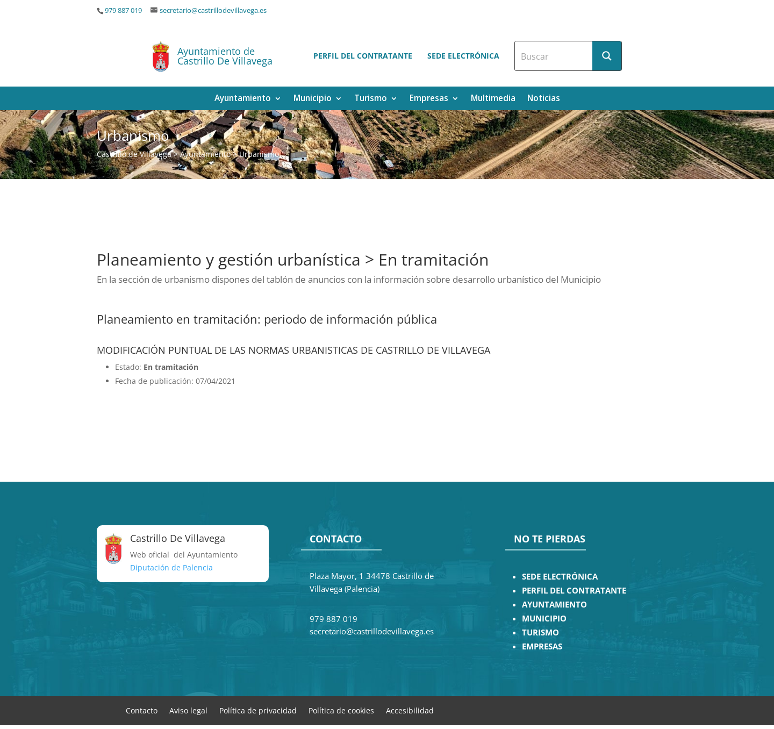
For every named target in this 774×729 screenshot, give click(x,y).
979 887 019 (123, 10)
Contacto (141, 709)
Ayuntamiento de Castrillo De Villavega (225, 56)
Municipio (312, 99)
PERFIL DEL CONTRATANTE (574, 590)
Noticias (543, 99)
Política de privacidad (258, 709)
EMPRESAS (542, 646)
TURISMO (540, 632)
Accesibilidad (410, 709)
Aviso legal (188, 709)
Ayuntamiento (242, 99)
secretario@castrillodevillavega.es (213, 10)
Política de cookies (341, 709)
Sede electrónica (463, 56)
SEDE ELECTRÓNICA (560, 576)
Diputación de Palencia (171, 567)
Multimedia (493, 99)
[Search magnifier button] (606, 55)
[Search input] (554, 56)
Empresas (429, 99)
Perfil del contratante (362, 56)
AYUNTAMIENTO (554, 604)
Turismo (370, 99)
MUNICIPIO (544, 618)
